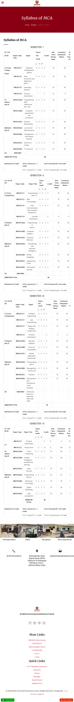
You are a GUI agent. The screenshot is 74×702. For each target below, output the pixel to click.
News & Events (37, 680)
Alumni (37, 673)
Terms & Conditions (37, 694)
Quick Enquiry (67, 700)
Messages (37, 677)
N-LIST (37, 654)
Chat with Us (7, 699)
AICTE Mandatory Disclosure (37, 666)
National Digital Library (37, 647)
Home (27, 25)
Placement (37, 670)
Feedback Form (37, 683)
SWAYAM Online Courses (37, 640)
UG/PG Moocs (37, 643)
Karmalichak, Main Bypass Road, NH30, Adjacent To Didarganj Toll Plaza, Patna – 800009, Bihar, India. (37, 560)
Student (33, 25)
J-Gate (37, 657)
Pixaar (66, 691)
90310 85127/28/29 (13, 556)
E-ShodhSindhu (37, 650)
